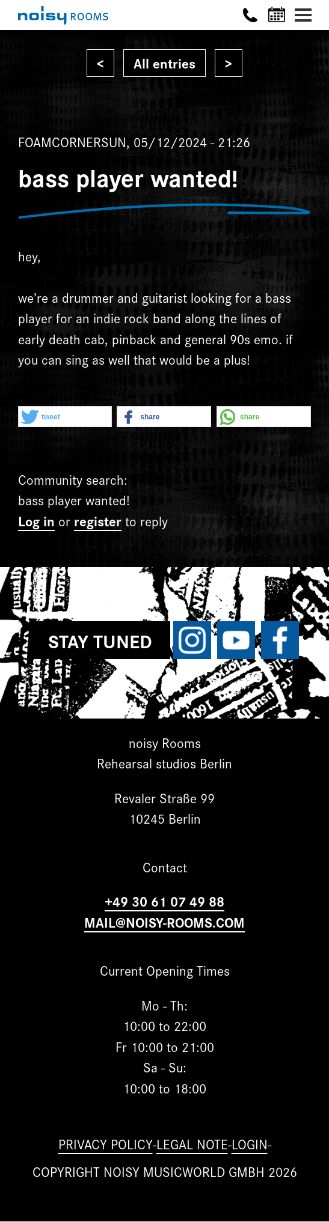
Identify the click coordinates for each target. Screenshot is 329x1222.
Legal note (192, 1144)
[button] (65, 417)
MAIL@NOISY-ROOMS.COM (164, 922)
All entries (164, 63)
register (97, 520)
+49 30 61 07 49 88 (164, 901)
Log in (36, 520)
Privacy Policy (105, 1144)
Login (250, 1144)
